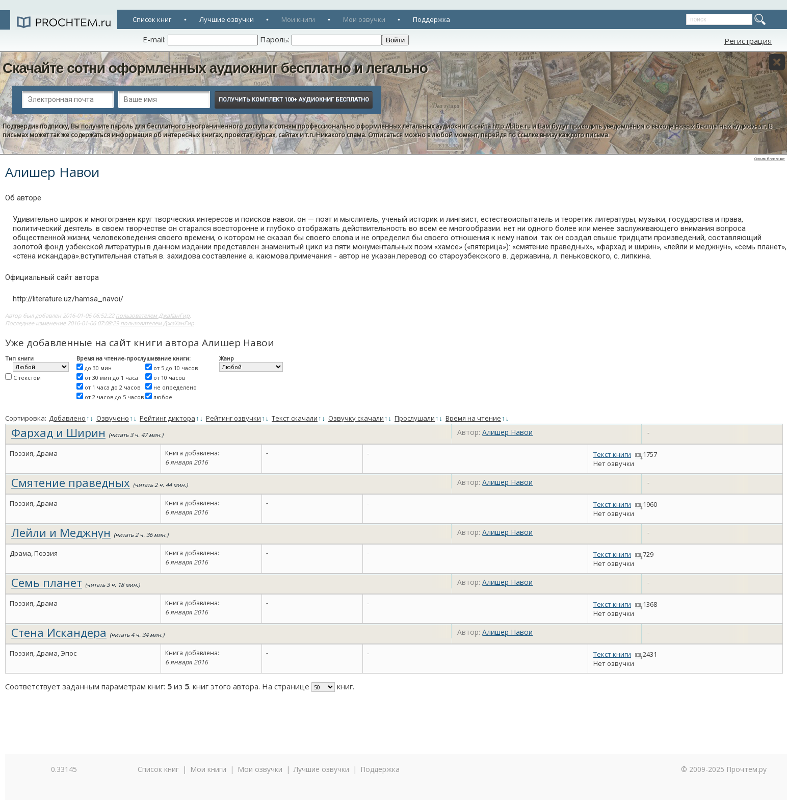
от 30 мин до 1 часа (111, 377)
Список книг (152, 19)
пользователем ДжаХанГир (153, 315)
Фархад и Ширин (58, 432)
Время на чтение (473, 418)
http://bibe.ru (511, 126)
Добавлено (67, 418)
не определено (175, 387)
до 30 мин (98, 368)
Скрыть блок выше (769, 159)
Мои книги (298, 19)
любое (162, 397)
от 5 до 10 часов (175, 368)
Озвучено (112, 418)
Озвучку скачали (356, 418)
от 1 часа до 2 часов (112, 387)
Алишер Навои (507, 432)
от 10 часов (169, 377)
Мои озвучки (364, 19)
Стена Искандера (59, 632)
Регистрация (748, 41)
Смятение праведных (70, 482)
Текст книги (612, 454)
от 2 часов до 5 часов (114, 397)
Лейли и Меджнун (61, 532)
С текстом (27, 377)
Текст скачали (295, 418)
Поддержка (431, 19)
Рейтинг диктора (167, 418)
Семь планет (46, 582)
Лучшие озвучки (226, 19)
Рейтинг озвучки (233, 418)
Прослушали (415, 418)
